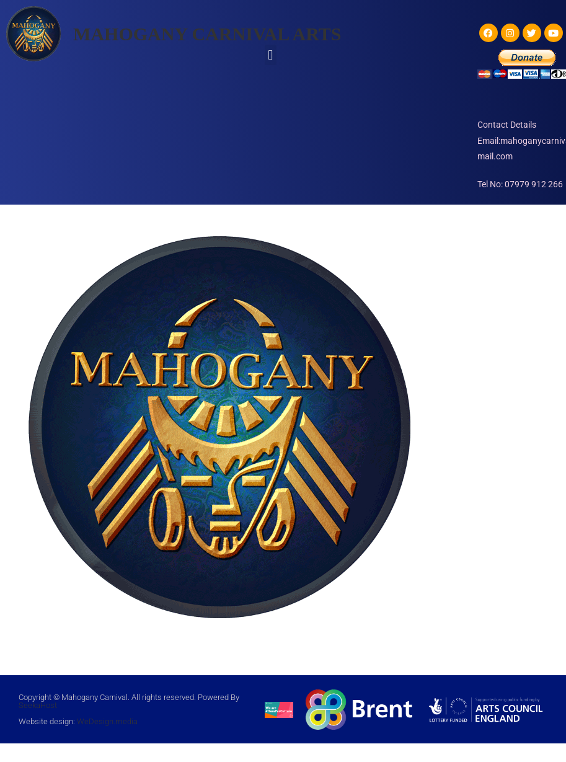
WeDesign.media (107, 721)
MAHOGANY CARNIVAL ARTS (207, 34)
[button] (270, 55)
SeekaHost (38, 705)
